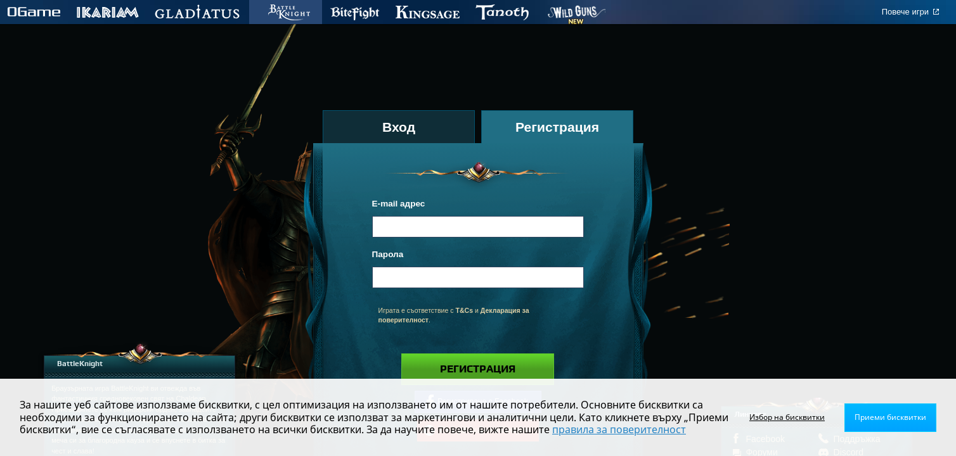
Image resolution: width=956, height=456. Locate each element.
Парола (388, 254)
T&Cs (464, 310)
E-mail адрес (398, 203)
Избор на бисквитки (787, 417)
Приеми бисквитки (890, 417)
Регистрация (477, 369)
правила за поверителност (619, 429)
